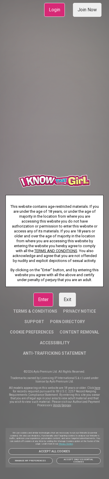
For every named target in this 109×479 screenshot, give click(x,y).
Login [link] (54, 9)
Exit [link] (67, 299)
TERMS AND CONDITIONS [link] (55, 251)
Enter (43, 299)
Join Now (87, 9)
